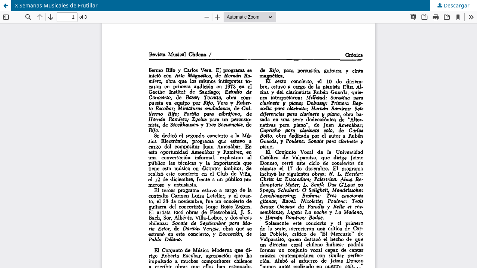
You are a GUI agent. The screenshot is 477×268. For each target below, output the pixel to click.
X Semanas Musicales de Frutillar (56, 5)
